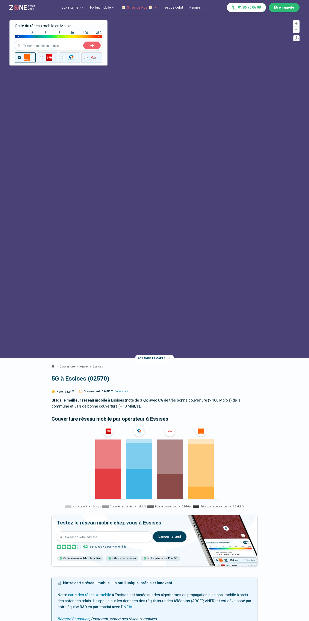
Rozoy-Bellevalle (99, 527)
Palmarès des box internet (190, 590)
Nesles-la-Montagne (226, 514)
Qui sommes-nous (123, 572)
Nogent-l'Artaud (225, 527)
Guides (114, 590)
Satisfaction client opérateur (192, 584)
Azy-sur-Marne (139, 527)
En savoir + (121, 138)
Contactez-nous (44, 572)
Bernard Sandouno (73, 365)
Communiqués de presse (129, 578)
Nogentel (64, 527)
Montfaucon (67, 514)
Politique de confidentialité (255, 584)
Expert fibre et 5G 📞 (48, 578)
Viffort (190, 514)
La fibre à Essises (154, 483)
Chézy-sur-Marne (105, 514)
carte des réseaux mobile (89, 341)
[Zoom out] (296, 30)
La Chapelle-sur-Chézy (151, 514)
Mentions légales (247, 572)
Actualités (116, 584)
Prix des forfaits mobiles (189, 578)
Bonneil (63, 540)
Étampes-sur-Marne (99, 540)
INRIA (127, 353)
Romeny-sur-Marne (182, 527)
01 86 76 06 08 (246, 7)
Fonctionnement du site (253, 578)
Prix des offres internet (188, 572)
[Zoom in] (296, 23)
